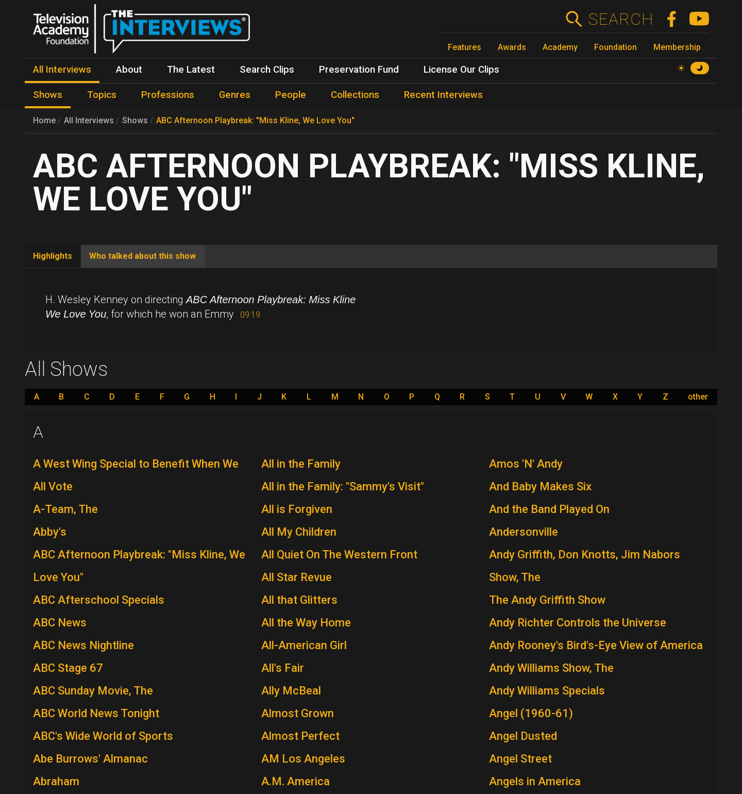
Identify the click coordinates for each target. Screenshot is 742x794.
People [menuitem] (290, 95)
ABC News (60, 622)
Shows (135, 120)
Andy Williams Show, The (551, 667)
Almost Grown (297, 713)
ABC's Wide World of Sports (103, 736)
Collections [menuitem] (355, 95)
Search (620, 19)
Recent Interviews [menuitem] (443, 95)
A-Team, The (65, 509)
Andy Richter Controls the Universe (577, 622)
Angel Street (520, 758)
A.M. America (295, 781)
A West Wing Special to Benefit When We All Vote (136, 475)
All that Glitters (299, 599)
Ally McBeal (291, 690)
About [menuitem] (129, 69)
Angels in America (535, 781)
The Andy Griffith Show (547, 599)
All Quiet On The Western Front (339, 554)
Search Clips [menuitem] (267, 69)
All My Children (298, 531)
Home (44, 120)
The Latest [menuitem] (191, 69)
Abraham (56, 781)
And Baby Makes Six (540, 486)
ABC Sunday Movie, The (93, 690)
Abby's (49, 531)
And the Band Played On (549, 509)
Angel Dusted (523, 736)
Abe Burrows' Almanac (90, 758)
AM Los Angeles (303, 758)
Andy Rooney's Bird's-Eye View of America (596, 645)
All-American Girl (304, 645)
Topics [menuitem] (101, 95)
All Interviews (89, 120)
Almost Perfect (300, 736)
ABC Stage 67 (68, 667)
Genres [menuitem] (234, 95)
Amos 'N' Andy (526, 463)
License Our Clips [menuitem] (461, 69)
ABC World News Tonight (96, 713)
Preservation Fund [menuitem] (359, 69)
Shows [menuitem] (47, 95)
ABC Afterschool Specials (98, 599)
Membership (677, 47)
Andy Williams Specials (547, 690)
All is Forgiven (296, 509)
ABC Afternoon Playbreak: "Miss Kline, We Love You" (255, 120)
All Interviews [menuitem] (62, 69)
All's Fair (282, 667)
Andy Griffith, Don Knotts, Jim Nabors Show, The (584, 566)
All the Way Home (306, 622)
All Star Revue (296, 577)
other (698, 397)
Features (464, 47)
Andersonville (523, 531)
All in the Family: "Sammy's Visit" (342, 486)
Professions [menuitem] (167, 95)
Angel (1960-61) (531, 713)
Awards (512, 47)
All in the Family (301, 463)
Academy (560, 47)
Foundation (615, 47)
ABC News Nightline (83, 645)
